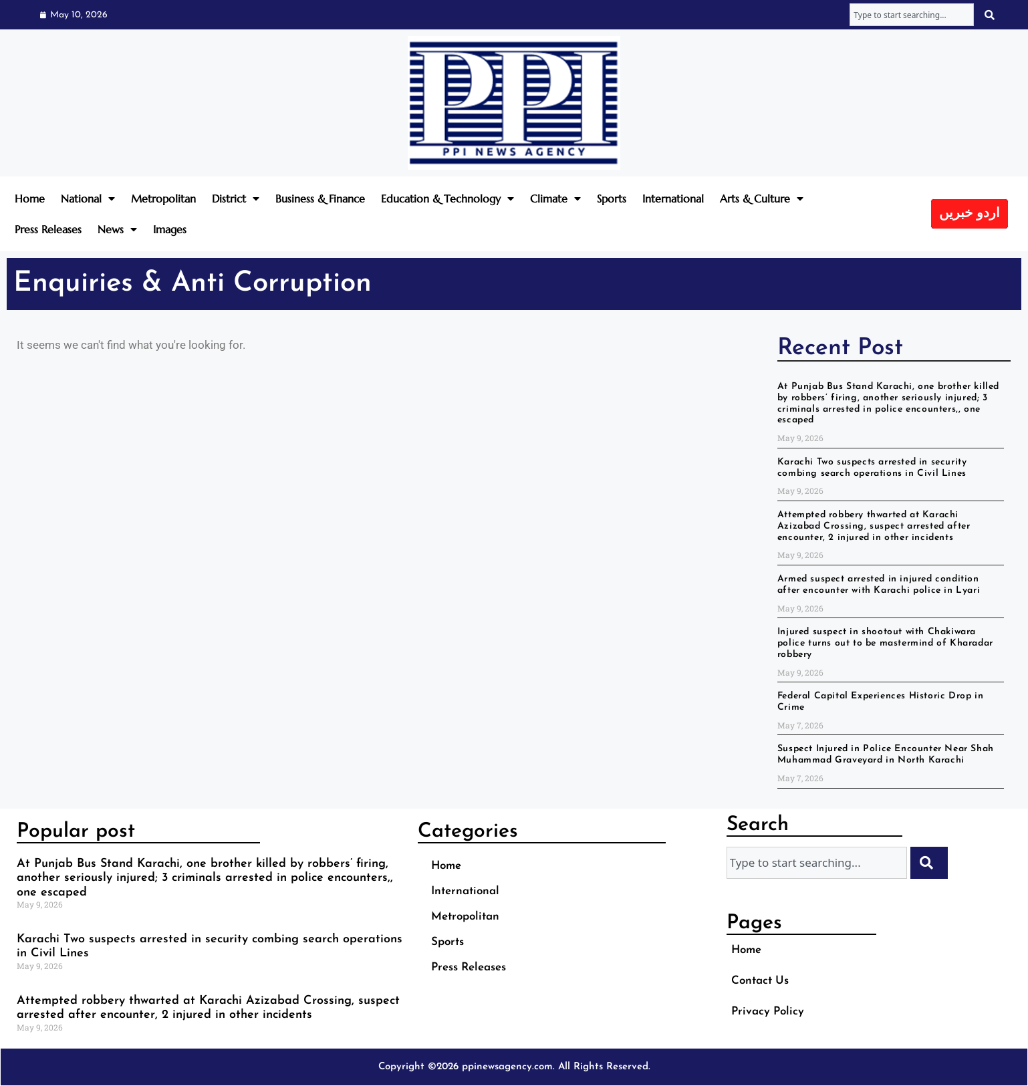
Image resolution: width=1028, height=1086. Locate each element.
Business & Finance (320, 198)
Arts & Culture (761, 198)
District (235, 198)
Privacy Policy (767, 1011)
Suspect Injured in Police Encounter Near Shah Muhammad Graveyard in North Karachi (885, 754)
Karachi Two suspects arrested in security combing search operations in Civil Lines (872, 468)
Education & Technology (447, 198)
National (88, 198)
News (117, 229)
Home (30, 198)
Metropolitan (163, 198)
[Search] (991, 14)
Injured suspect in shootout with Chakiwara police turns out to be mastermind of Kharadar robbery (885, 643)
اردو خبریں (969, 214)
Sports (611, 198)
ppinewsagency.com (507, 1067)
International (673, 198)
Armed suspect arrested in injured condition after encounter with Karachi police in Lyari (878, 584)
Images (169, 229)
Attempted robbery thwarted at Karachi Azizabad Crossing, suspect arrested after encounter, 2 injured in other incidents (874, 526)
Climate (555, 198)
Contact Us (760, 980)
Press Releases (48, 229)
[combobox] (912, 14)
